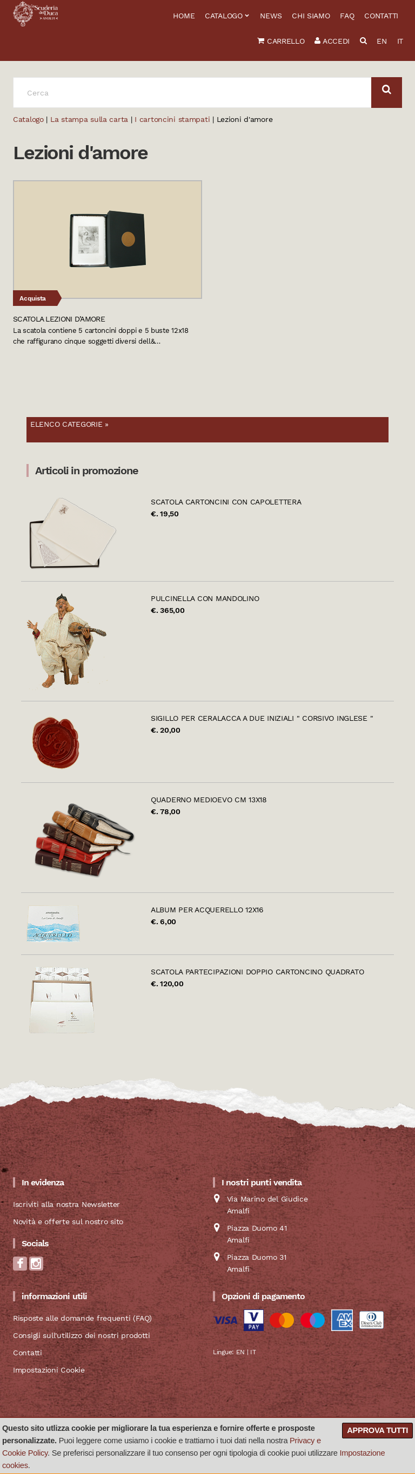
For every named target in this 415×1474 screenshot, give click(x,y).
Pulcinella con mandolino (205, 598)
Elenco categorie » (69, 424)
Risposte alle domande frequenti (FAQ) (82, 1318)
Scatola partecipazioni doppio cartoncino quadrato (257, 971)
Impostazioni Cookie (49, 1370)
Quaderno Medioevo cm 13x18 (209, 799)
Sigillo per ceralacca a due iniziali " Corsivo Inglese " (262, 718)
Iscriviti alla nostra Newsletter (66, 1204)
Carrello (280, 41)
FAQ (347, 15)
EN (381, 41)
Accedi (332, 41)
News (271, 15)
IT (400, 41)
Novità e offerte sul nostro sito (68, 1221)
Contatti (381, 15)
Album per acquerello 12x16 (207, 909)
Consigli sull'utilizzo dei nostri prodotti (81, 1335)
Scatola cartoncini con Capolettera (226, 501)
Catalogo (224, 15)
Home (184, 15)
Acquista (32, 298)
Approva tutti (377, 1430)
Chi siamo (311, 15)
